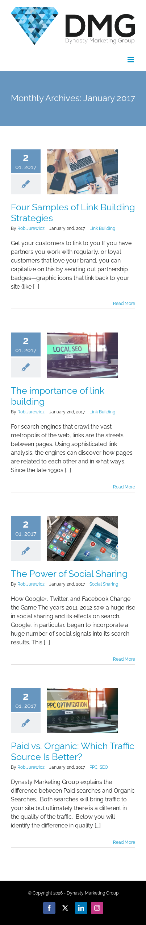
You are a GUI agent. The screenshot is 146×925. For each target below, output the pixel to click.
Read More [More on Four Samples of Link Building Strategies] (124, 303)
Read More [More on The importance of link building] (124, 487)
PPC (93, 767)
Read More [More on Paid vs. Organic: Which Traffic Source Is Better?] (124, 842)
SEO (104, 767)
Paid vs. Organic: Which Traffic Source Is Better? (72, 751)
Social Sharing (103, 584)
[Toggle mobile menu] (131, 59)
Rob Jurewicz (31, 228)
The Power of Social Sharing (69, 573)
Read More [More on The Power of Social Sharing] (124, 659)
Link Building (102, 228)
